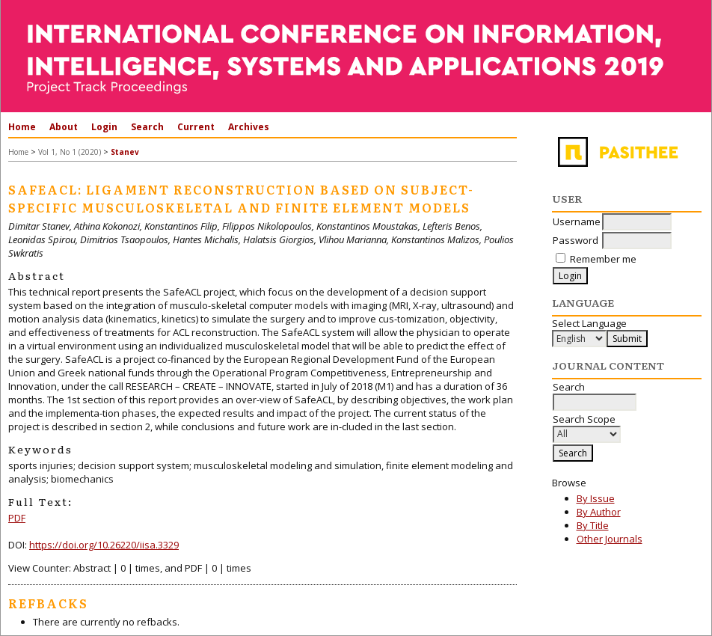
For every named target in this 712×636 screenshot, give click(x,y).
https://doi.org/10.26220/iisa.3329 (104, 544)
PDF (16, 518)
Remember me (603, 259)
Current (196, 126)
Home (22, 126)
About (63, 126)
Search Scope (587, 426)
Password (575, 240)
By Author (599, 512)
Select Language (589, 323)
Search (147, 126)
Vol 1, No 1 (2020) (69, 152)
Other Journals (609, 538)
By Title (593, 525)
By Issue (596, 498)
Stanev (125, 152)
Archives (248, 126)
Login (104, 126)
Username (577, 221)
